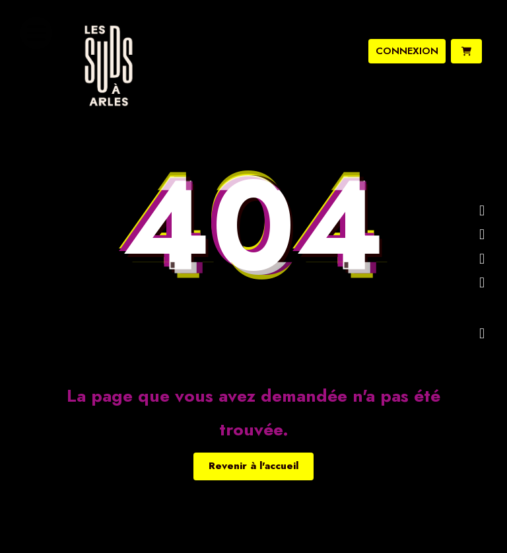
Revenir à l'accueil (253, 466)
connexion (407, 51)
